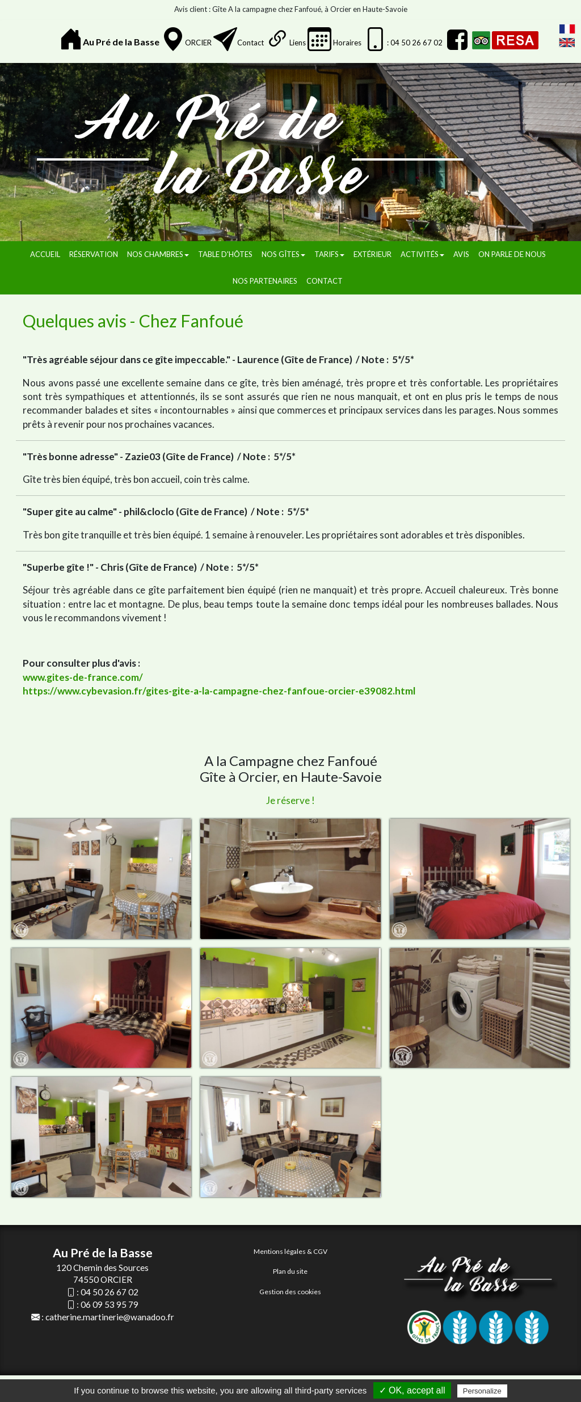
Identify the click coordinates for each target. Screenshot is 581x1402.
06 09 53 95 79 (109, 1304)
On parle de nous (512, 254)
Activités (422, 254)
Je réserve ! (290, 800)
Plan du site (290, 1271)
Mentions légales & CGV (290, 1251)
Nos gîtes (283, 254)
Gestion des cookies (290, 1291)
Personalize (482, 1391)
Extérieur (372, 254)
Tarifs (329, 254)
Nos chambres (158, 254)
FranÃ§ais (567, 28)
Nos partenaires (265, 280)
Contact (250, 42)
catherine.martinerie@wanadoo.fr (109, 1317)
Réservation (93, 254)
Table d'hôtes (225, 254)
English (567, 42)
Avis (461, 254)
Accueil (45, 254)
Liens (297, 42)
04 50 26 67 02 (109, 1292)
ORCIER (198, 42)
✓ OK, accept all (412, 1390)
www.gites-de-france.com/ (83, 677)
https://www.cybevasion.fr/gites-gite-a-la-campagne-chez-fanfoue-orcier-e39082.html (219, 691)
